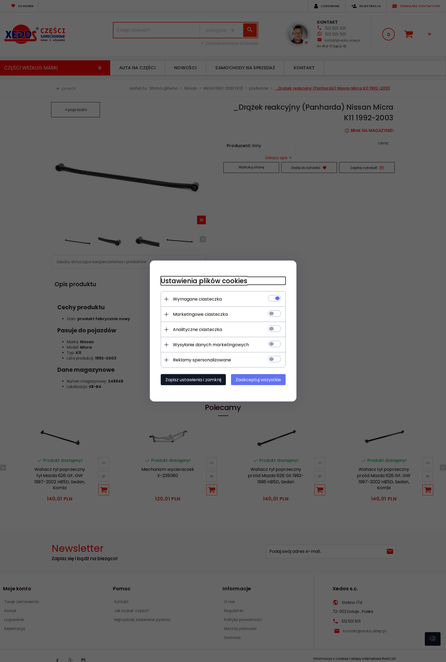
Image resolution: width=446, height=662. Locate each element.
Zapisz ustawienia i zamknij (193, 380)
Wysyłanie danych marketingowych (211, 345)
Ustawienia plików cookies (204, 281)
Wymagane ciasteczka (197, 299)
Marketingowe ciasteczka (200, 314)
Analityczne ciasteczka (197, 329)
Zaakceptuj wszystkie (258, 380)
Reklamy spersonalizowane (202, 360)
